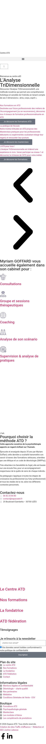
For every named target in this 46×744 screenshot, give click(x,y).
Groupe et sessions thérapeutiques (14, 303)
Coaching (7, 322)
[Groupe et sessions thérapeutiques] (3, 294)
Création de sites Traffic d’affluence (15, 727)
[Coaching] (3, 315)
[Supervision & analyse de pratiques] (3, 349)
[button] (23, 59)
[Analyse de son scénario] (3, 332)
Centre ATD (5, 53)
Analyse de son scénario (18, 339)
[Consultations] (3, 277)
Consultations (10, 284)
